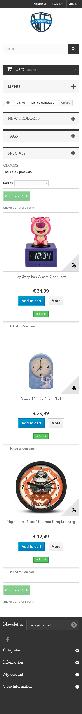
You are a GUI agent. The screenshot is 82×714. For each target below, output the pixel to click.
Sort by (8, 182)
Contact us (40, 3)
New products (23, 119)
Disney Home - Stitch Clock (41, 399)
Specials (17, 153)
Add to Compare (23, 326)
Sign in (72, 3)
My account (13, 675)
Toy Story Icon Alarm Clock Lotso (41, 277)
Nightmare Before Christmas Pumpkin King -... (41, 524)
